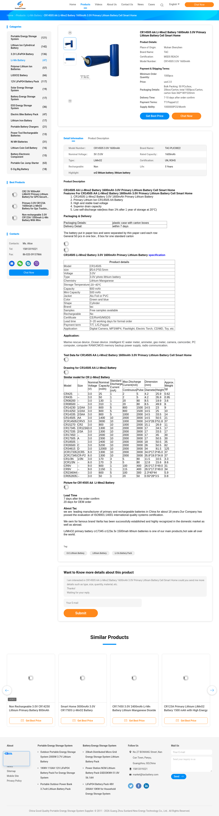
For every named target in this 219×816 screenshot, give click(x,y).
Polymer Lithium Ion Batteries (29, 68)
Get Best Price (154, 116)
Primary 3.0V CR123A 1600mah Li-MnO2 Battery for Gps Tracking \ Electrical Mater (35, 206)
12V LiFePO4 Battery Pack (29, 81)
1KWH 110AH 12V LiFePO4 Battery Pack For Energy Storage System (57, 773)
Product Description (98, 138)
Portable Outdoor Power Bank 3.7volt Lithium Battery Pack (56, 786)
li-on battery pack (123, 553)
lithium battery (100, 553)
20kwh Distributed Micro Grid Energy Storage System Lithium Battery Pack (102, 757)
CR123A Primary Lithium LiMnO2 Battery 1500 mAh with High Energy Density (186, 710)
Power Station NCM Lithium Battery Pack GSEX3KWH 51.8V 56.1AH (102, 773)
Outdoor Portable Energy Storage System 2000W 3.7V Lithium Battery (58, 757)
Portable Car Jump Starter (29, 163)
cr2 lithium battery (75, 553)
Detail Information (73, 138)
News (10, 766)
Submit (80, 613)
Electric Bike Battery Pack (29, 114)
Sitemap (11, 771)
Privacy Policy (14, 780)
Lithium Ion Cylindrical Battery (29, 46)
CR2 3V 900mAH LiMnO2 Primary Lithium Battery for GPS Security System (35, 194)
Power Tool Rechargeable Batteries (29, 134)
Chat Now (199, 4)
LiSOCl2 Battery (29, 75)
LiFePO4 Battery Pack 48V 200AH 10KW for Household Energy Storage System (101, 789)
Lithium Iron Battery (29, 120)
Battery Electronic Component (29, 155)
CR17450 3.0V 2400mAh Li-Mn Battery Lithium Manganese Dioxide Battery (134, 710)
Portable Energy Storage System (29, 37)
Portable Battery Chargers (29, 126)
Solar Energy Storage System (29, 89)
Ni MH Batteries (29, 141)
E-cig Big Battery (29, 169)
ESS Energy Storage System (29, 107)
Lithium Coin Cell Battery (29, 148)
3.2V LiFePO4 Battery (29, 54)
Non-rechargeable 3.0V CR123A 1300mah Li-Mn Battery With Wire (35, 217)
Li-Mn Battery (29, 60)
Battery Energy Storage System (29, 98)
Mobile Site (13, 776)
